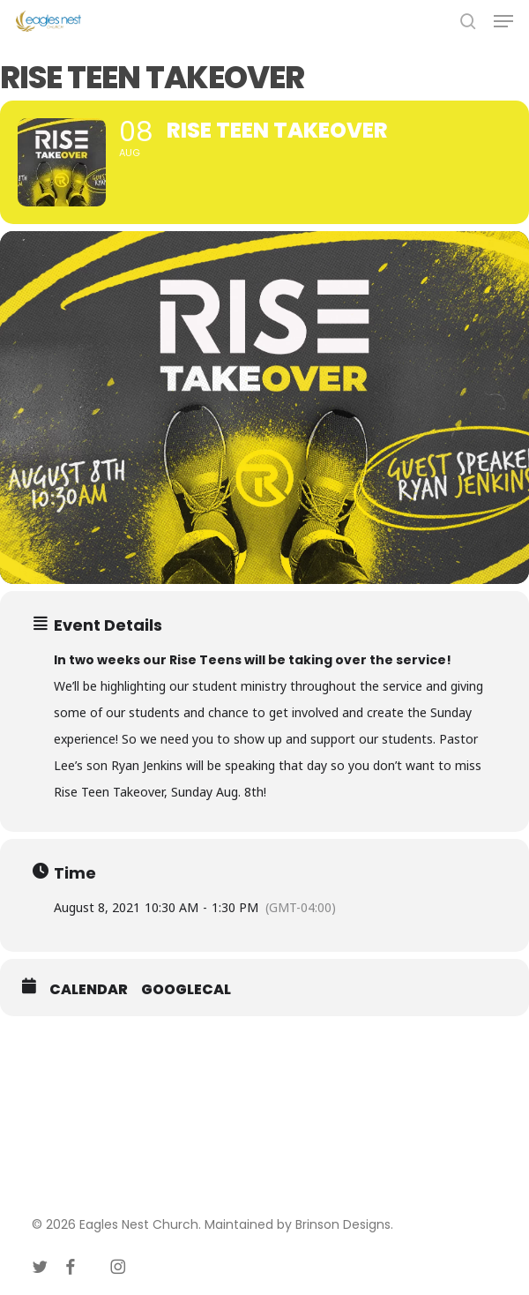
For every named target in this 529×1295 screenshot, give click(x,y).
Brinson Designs (343, 1224)
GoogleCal (186, 990)
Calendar (88, 990)
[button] (503, 21)
